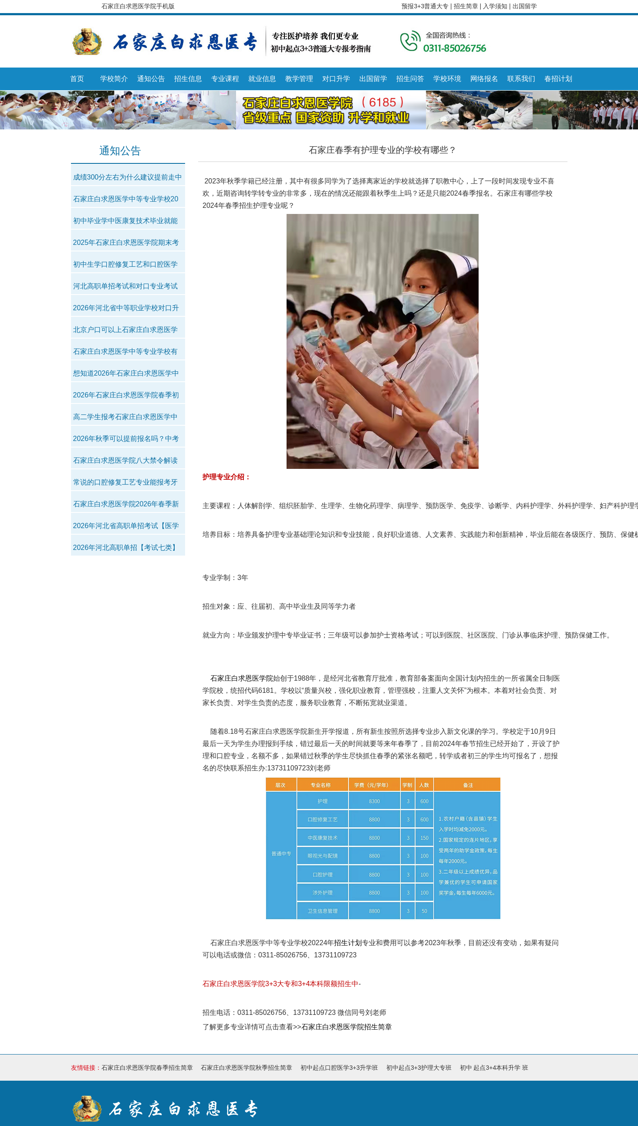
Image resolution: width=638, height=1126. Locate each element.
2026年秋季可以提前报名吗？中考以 (126, 441)
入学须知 (496, 6)
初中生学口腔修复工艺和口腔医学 (125, 264)
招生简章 (467, 6)
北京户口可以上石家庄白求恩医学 (125, 329)
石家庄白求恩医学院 (241, 678)
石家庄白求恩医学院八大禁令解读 (125, 460)
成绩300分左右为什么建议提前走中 (127, 177)
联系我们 (521, 78)
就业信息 (262, 78)
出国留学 (525, 6)
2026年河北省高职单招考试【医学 (126, 525)
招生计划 (348, 942)
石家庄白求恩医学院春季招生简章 (147, 1067)
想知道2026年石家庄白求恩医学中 (126, 373)
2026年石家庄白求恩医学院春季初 (126, 395)
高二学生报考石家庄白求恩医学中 (125, 417)
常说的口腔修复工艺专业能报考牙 (125, 482)
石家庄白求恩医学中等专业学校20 (126, 199)
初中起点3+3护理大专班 (419, 1067)
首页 (77, 78)
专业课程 (225, 78)
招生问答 (410, 78)
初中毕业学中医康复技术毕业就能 (125, 220)
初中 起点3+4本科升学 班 (494, 1067)
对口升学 (336, 78)
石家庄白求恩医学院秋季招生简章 (246, 1067)
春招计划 (558, 78)
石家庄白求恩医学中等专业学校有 (125, 351)
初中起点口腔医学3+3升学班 (339, 1067)
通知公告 (151, 78)
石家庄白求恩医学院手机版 (138, 6)
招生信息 (188, 78)
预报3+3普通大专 (425, 6)
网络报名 (484, 78)
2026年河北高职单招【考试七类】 (126, 547)
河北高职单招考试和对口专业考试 (125, 286)
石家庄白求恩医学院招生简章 (346, 1027)
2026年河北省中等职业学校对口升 (126, 308)
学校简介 (114, 78)
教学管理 (299, 78)
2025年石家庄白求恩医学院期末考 (126, 242)
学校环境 (447, 78)
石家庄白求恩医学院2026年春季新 (126, 504)
